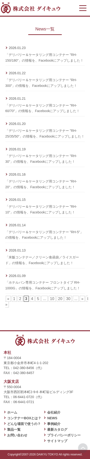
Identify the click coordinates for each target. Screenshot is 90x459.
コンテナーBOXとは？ (24, 418)
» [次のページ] (82, 299)
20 (60, 299)
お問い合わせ (17, 435)
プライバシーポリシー (64, 435)
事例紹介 (54, 424)
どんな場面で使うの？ (24, 424)
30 (68, 299)
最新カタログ (57, 429)
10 (52, 299)
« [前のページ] (8, 299)
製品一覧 (14, 429)
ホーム (12, 412)
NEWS (52, 418)
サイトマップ (57, 441)
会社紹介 (54, 412)
